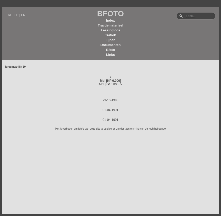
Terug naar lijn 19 (15, 66)
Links (110, 55)
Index (110, 20)
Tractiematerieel (110, 25)
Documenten (111, 45)
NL (10, 15)
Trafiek (110, 35)
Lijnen (110, 40)
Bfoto (110, 50)
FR (16, 15)
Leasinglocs (110, 30)
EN (23, 15)
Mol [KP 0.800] (109, 84)
